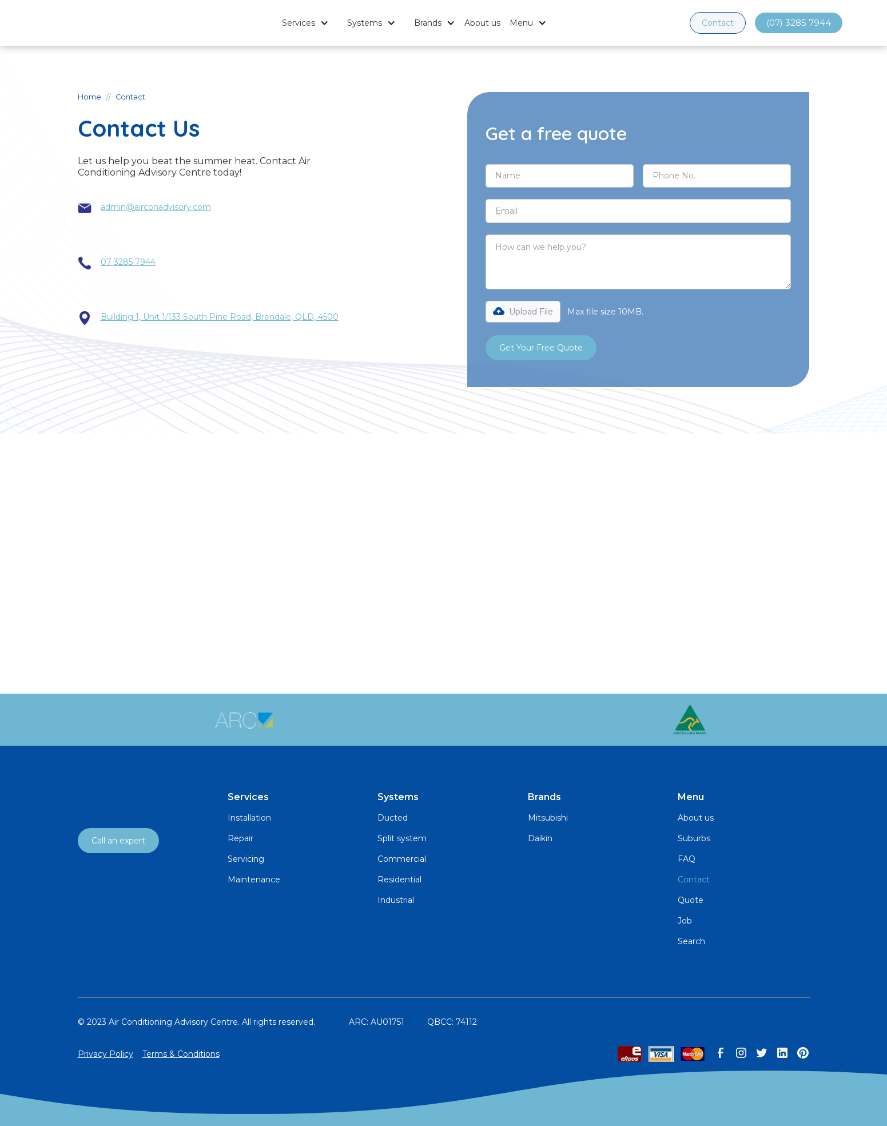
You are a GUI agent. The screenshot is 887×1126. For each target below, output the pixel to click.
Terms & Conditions (181, 1054)
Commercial (401, 859)
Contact (718, 23)
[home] (96, 23)
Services (298, 23)
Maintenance (254, 879)
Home (89, 97)
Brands (427, 23)
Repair (240, 838)
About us (482, 23)
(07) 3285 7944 (798, 22)
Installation (249, 818)
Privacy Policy (105, 1054)
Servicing (246, 859)
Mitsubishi (548, 818)
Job (685, 921)
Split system (402, 838)
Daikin (540, 838)
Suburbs (694, 838)
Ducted (392, 818)
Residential (399, 879)
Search (691, 941)
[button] (305, 23)
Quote (690, 900)
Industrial (395, 900)
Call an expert (118, 840)
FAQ (686, 859)
